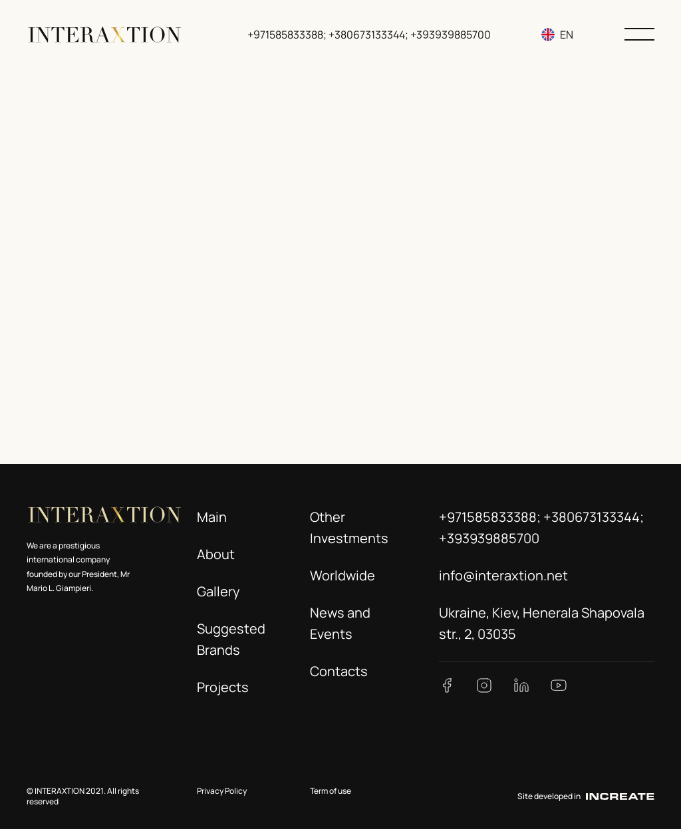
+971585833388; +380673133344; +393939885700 (370, 34)
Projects (223, 687)
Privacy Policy (222, 790)
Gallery (218, 591)
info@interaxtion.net (503, 575)
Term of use (330, 790)
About (216, 554)
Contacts (339, 671)
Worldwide (342, 575)
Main (212, 517)
